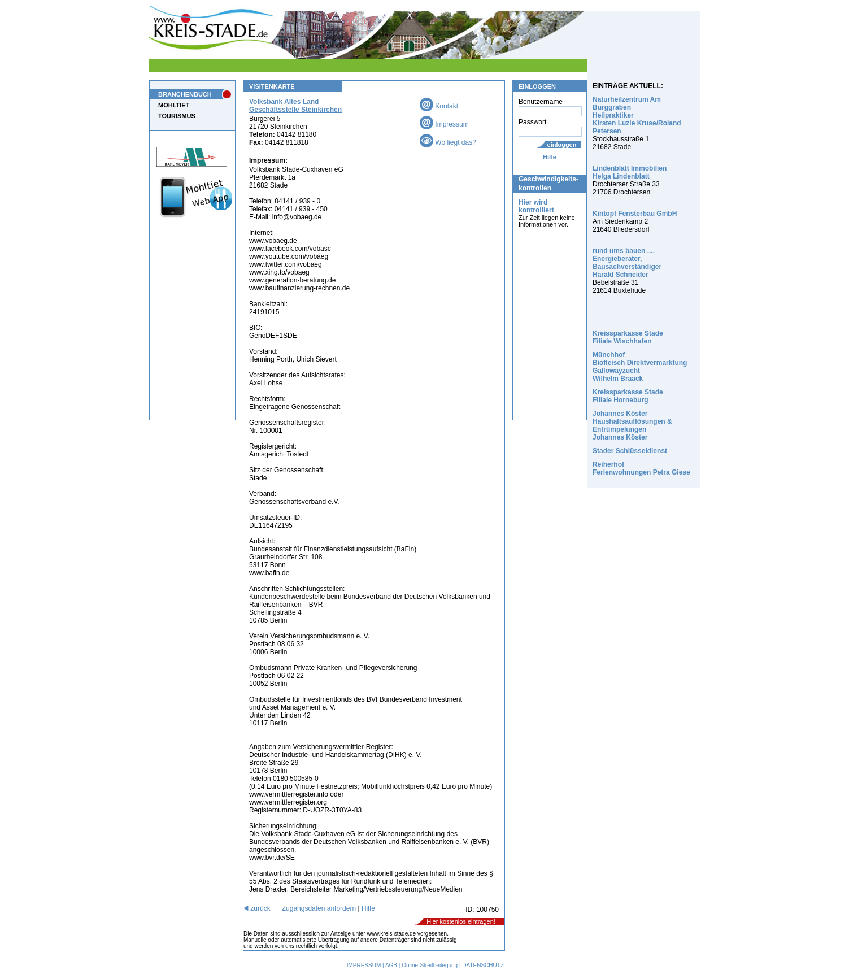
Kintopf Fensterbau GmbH (635, 214)
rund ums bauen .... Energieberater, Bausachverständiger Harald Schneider (627, 263)
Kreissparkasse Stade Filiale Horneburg (628, 396)
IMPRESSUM (364, 965)
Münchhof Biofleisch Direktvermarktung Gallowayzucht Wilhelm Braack (640, 366)
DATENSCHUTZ (483, 965)
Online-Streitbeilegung (430, 965)
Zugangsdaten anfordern (319, 908)
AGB (391, 965)
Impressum (444, 124)
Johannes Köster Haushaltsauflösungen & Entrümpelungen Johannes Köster (632, 425)
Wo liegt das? (448, 142)
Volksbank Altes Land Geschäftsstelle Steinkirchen (295, 106)
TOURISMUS (176, 115)
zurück (257, 908)
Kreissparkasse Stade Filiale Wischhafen (628, 337)
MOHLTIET (173, 105)
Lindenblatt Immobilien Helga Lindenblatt (630, 172)
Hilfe (549, 157)
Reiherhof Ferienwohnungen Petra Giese (641, 468)
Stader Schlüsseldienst (630, 451)
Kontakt (439, 106)
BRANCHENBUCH (185, 94)
